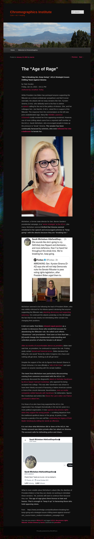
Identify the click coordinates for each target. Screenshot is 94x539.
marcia (32, 57)
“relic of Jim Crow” (56, 365)
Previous (74, 57)
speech (25, 106)
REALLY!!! (40, 520)
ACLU (53, 520)
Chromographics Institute (31, 12)
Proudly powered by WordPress (47, 531)
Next (81, 57)
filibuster (24, 522)
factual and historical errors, (42, 351)
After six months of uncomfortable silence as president (42, 346)
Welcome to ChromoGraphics (28, 50)
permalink (57, 522)
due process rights (62, 520)
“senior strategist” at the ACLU (53, 224)
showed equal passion (53, 326)
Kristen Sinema (33, 522)
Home (13, 50)
